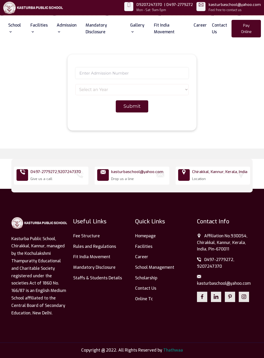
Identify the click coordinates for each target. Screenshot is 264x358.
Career (200, 25)
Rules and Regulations (94, 246)
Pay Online (246, 28)
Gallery (137, 27)
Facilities (39, 27)
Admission (67, 27)
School (14, 27)
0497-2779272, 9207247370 (215, 263)
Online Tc (144, 299)
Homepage (145, 236)
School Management (154, 267)
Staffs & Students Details (97, 278)
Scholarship (146, 278)
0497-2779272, (44, 171)
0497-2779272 (179, 4)
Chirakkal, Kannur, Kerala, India (219, 171)
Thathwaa (173, 350)
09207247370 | (150, 4)
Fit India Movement (164, 28)
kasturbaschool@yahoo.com (235, 4)
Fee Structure (86, 236)
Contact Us (219, 28)
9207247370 (69, 171)
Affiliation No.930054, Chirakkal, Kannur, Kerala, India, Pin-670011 (222, 242)
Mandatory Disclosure (96, 28)
